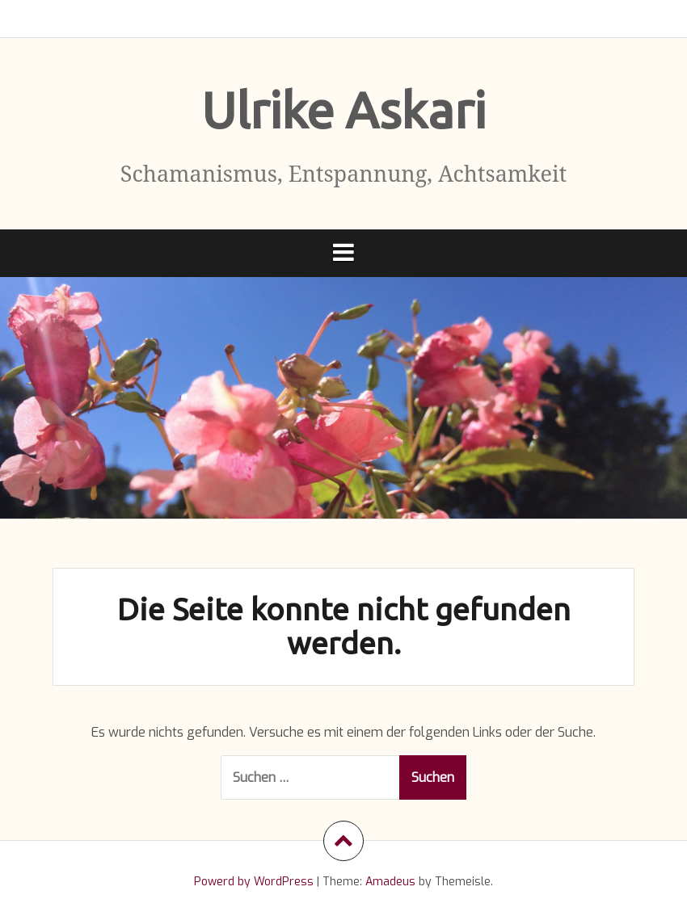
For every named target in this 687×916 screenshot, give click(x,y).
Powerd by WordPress (254, 881)
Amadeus (390, 881)
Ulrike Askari (343, 110)
